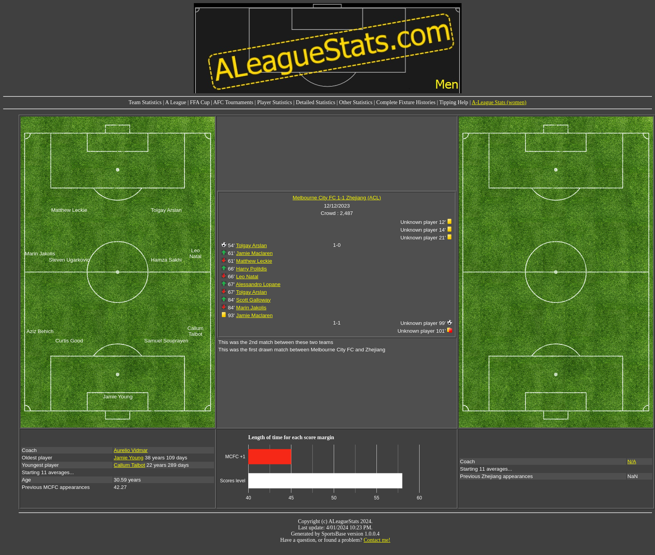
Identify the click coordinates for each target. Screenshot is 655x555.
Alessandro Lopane (258, 284)
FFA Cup (200, 102)
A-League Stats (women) (499, 102)
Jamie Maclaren (254, 253)
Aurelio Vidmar (131, 450)
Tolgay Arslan (251, 245)
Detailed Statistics (315, 102)
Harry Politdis (251, 269)
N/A (631, 461)
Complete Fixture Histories (406, 102)
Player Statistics (274, 102)
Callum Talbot (129, 465)
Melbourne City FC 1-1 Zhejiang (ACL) (337, 198)
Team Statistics (145, 102)
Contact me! (377, 540)
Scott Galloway (253, 300)
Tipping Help (454, 102)
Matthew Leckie (254, 261)
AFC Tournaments (233, 102)
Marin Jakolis (251, 308)
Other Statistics (356, 102)
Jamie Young (128, 458)
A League (175, 102)
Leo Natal (247, 276)
